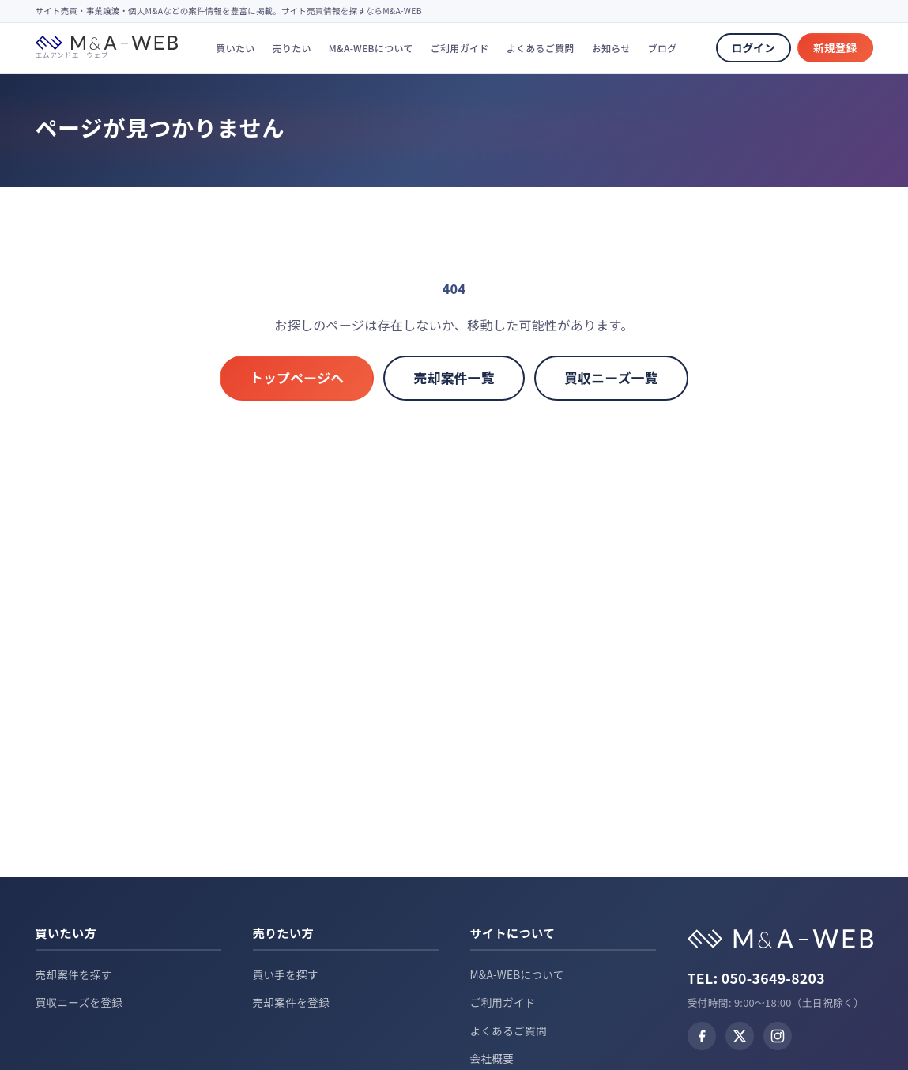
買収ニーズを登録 (79, 1002)
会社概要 (492, 1058)
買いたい (235, 48)
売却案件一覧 (454, 377)
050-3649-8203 (773, 978)
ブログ (662, 48)
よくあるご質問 (541, 48)
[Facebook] (702, 1036)
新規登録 (835, 47)
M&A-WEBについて (371, 48)
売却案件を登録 (291, 1002)
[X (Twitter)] (739, 1036)
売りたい (292, 48)
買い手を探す (285, 974)
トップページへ (297, 377)
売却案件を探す (74, 974)
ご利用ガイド (460, 48)
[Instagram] (777, 1036)
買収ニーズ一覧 (611, 377)
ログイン (753, 47)
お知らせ (611, 48)
